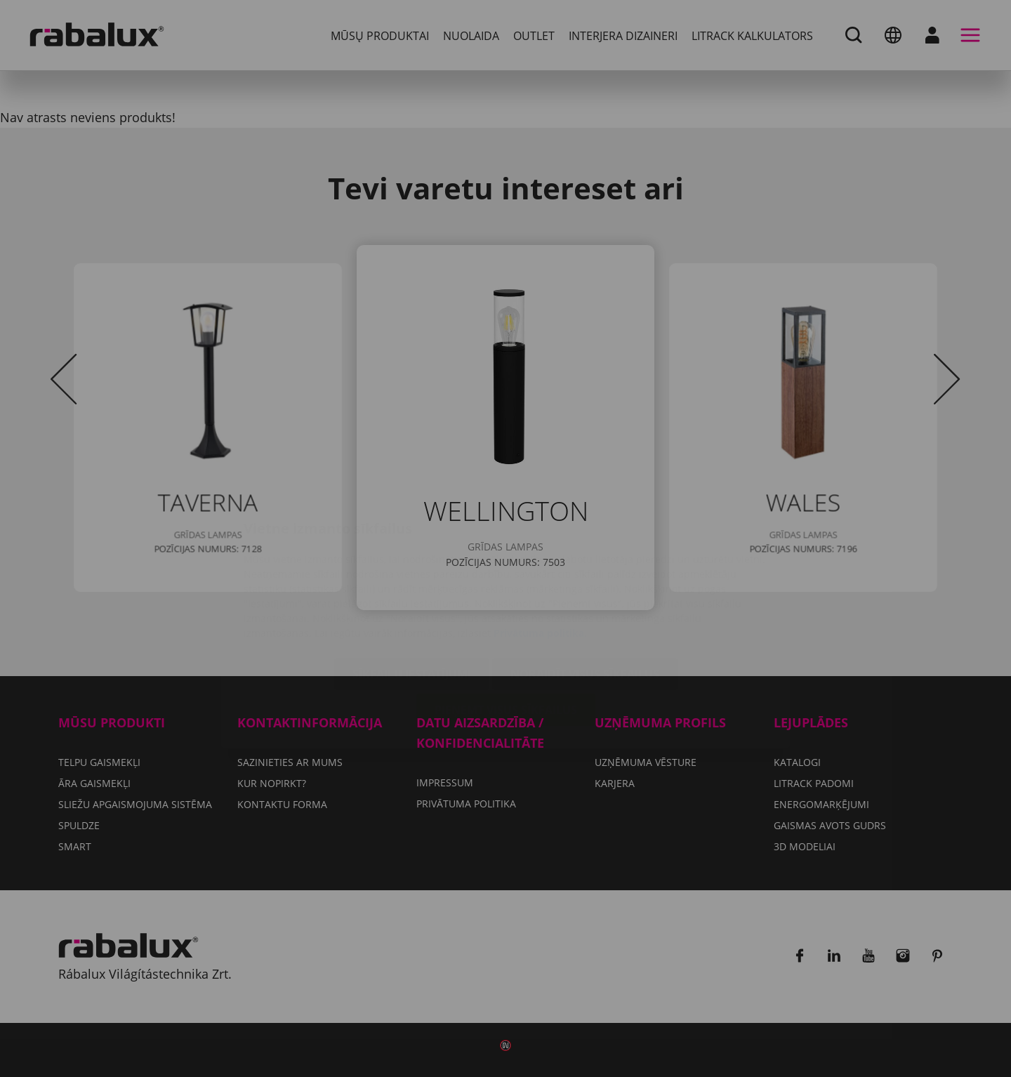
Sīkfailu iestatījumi (411, 590)
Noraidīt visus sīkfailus (584, 590)
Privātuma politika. (540, 549)
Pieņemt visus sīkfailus (506, 626)
